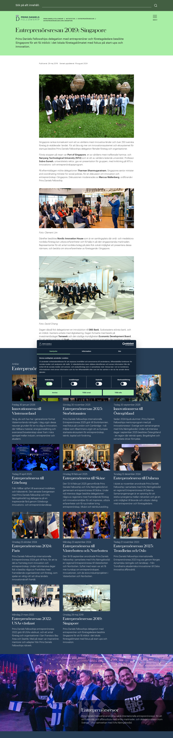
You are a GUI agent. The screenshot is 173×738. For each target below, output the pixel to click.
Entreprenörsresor (86, 19)
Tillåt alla (118, 392)
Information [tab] (86, 351)
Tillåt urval (86, 392)
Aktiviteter (70, 19)
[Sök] (155, 5)
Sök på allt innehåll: (27, 5)
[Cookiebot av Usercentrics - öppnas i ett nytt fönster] (124, 344)
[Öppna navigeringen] (155, 18)
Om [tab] (119, 351)
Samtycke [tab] (53, 351)
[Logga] (28, 18)
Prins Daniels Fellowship (53, 19)
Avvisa (54, 392)
